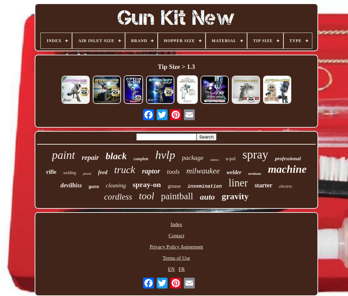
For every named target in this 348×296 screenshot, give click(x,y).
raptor (151, 171)
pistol (87, 173)
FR (181, 269)
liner (238, 183)
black (116, 156)
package (193, 157)
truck (124, 169)
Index (176, 224)
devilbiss (71, 185)
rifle (51, 172)
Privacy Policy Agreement (176, 246)
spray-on (147, 184)
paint (63, 155)
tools (173, 171)
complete (141, 158)
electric (285, 186)
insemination (205, 186)
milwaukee (203, 171)
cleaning (116, 185)
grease (174, 186)
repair (90, 157)
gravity (235, 196)
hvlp (165, 155)
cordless (118, 196)
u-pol (231, 158)
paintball (177, 196)
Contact (177, 235)
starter (263, 185)
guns (94, 186)
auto (207, 196)
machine (287, 169)
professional (288, 158)
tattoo (214, 160)
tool (146, 195)
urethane (254, 173)
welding (69, 172)
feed (103, 172)
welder (234, 172)
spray (255, 154)
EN (171, 269)
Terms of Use (176, 258)
